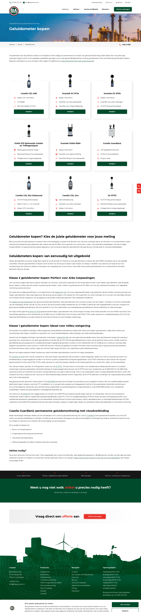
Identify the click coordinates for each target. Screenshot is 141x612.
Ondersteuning (97, 2)
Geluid (20, 44)
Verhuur (76, 9)
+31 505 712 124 (15, 2)
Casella (87, 415)
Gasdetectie (44, 572)
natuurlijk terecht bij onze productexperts (77, 61)
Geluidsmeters (30, 44)
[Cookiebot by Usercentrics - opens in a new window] (12, 608)
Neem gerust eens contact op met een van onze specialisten (97, 458)
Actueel (128, 2)
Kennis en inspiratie (79, 583)
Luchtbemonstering (48, 580)
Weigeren (125, 600)
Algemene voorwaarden (81, 585)
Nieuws (74, 580)
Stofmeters (44, 575)
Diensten (106, 9)
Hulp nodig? (125, 44)
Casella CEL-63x (63, 337)
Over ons (109, 2)
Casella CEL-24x (61, 292)
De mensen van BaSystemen (82, 575)
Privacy (74, 588)
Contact (75, 572)
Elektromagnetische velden (51, 583)
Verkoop (65, 9)
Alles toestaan (125, 594)
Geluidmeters (45, 577)
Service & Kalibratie (91, 9)
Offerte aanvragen (123, 9)
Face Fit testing (46, 588)
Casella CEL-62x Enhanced (22, 302)
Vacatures (119, 2)
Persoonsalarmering (48, 585)
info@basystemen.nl (31, 2)
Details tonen (29, 608)
